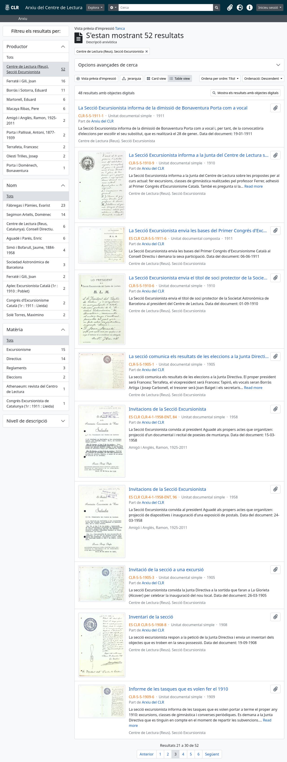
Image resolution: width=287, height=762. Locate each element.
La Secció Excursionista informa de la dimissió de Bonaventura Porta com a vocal (163, 108)
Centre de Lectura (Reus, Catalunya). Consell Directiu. (35, 226)
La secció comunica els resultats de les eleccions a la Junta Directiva (199, 356)
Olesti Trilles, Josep (35, 157)
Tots (10, 57)
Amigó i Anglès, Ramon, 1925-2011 (35, 120)
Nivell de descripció (27, 421)
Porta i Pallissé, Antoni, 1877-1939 (35, 135)
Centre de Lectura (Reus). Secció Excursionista (35, 69)
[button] (230, 8)
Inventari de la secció (151, 617)
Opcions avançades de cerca (107, 65)
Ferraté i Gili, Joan (35, 82)
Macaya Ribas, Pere (35, 109)
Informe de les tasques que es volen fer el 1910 (178, 689)
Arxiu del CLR (102, 121)
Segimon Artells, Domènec (35, 215)
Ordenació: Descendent (262, 78)
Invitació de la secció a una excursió (166, 569)
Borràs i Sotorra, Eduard (35, 91)
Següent (212, 754)
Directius (35, 359)
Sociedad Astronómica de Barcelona (35, 265)
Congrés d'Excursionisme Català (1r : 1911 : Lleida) (35, 303)
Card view (156, 78)
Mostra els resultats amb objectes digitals (245, 93)
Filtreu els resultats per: (36, 31)
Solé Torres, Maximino (35, 315)
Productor (17, 46)
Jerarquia (131, 78)
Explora (94, 7)
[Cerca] (165, 7)
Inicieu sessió (268, 7)
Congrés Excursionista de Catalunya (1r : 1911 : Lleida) (35, 403)
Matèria (15, 329)
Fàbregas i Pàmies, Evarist (35, 206)
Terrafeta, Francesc (35, 148)
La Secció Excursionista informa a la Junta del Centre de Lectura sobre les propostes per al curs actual (199, 155)
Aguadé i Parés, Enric (35, 239)
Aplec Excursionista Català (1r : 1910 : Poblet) (35, 288)
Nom (12, 185)
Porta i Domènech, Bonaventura (35, 168)
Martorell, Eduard (35, 100)
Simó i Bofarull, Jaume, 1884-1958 (35, 250)
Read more (253, 186)
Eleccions (35, 378)
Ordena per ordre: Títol (218, 78)
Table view (180, 78)
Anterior (147, 754)
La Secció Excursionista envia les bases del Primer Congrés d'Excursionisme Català (199, 230)
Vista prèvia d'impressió (96, 78)
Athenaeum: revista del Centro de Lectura (35, 389)
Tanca (120, 28)
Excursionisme (35, 350)
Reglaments (35, 369)
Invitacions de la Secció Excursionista (167, 409)
